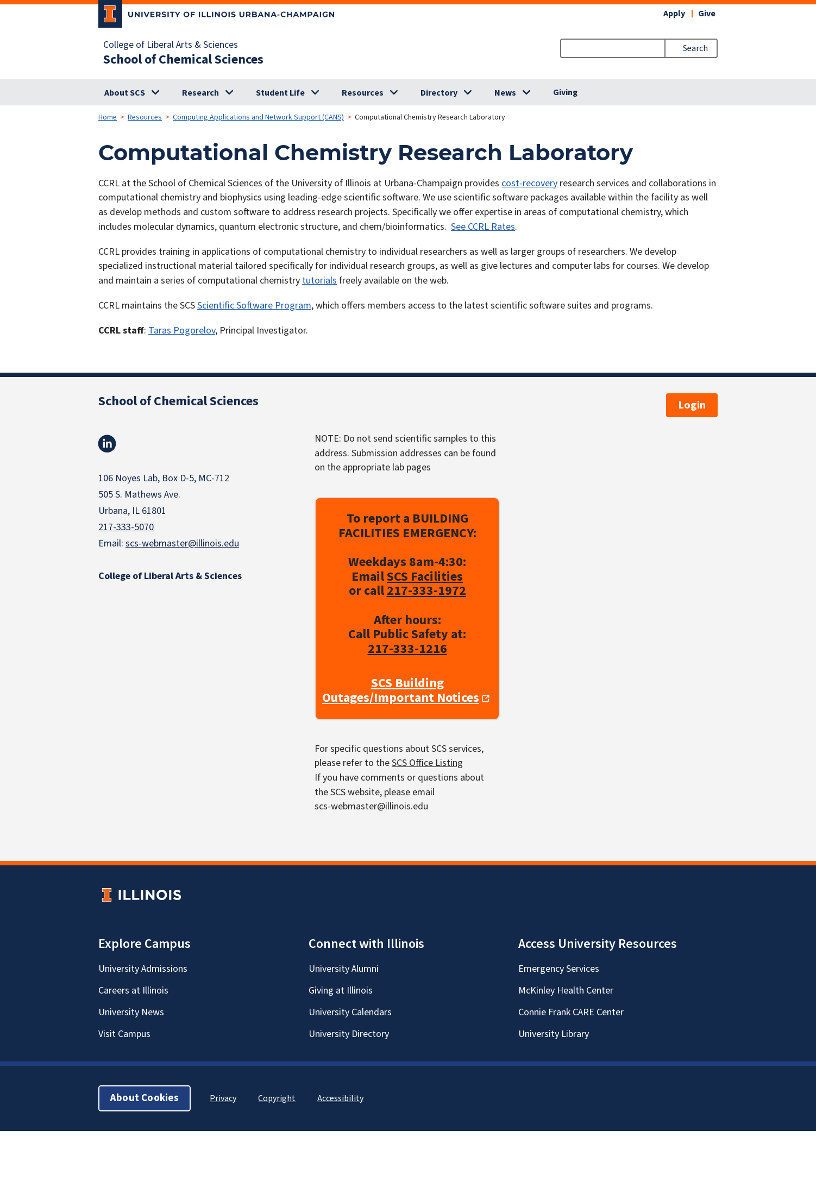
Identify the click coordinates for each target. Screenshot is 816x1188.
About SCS (124, 93)
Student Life (280, 93)
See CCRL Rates (483, 227)
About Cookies (144, 1098)
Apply (674, 14)
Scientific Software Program (254, 305)
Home (107, 117)
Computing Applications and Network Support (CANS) (258, 117)
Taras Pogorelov (181, 330)
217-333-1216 (407, 648)
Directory (438, 93)
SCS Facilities (425, 576)
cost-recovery (529, 183)
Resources (363, 93)
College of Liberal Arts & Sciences (170, 45)
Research (200, 93)
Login (692, 405)
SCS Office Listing (427, 763)
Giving (565, 92)
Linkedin (107, 444)
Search (695, 48)
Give (706, 14)
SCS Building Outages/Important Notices (400, 691)
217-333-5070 (126, 527)
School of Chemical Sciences (183, 60)
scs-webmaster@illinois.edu (182, 543)
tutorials (319, 280)
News (505, 93)
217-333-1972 (426, 591)
